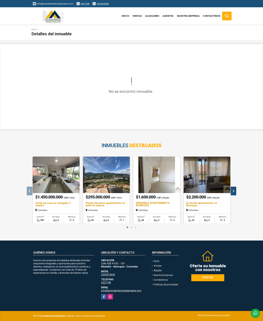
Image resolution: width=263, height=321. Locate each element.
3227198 (85, 3)
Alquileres (152, 16)
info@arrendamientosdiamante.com (121, 290)
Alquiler (158, 270)
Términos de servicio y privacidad (214, 315)
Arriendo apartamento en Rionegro (201, 204)
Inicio (125, 16)
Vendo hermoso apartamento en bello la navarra (105, 204)
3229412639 (103, 3)
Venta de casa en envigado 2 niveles (53, 204)
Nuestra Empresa (188, 16)
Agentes (168, 16)
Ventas (137, 16)
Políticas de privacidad (166, 284)
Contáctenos (211, 16)
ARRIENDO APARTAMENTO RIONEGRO (153, 204)
